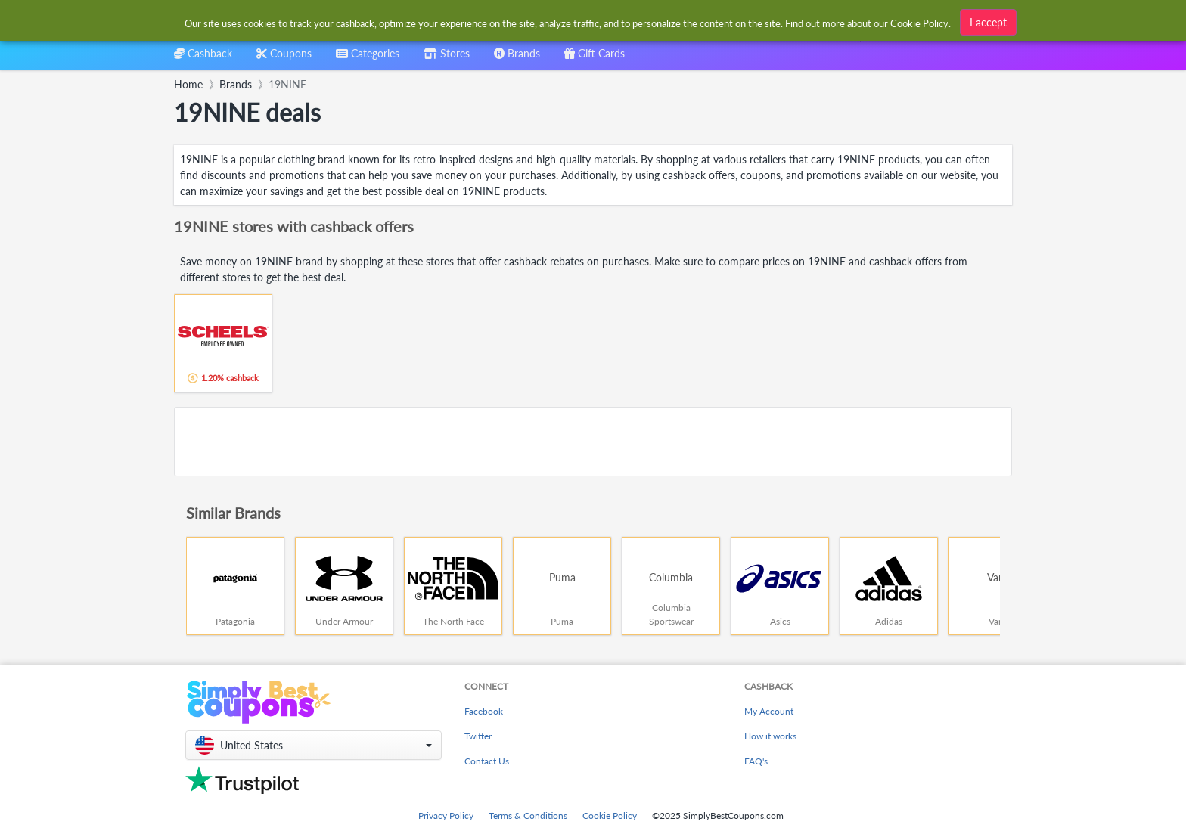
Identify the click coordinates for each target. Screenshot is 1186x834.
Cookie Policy (609, 815)
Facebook (483, 711)
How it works (770, 736)
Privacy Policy (445, 815)
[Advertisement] (593, 442)
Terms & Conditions (528, 815)
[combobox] (568, 21)
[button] (313, 745)
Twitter (478, 736)
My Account (768, 711)
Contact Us (486, 761)
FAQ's (756, 761)
